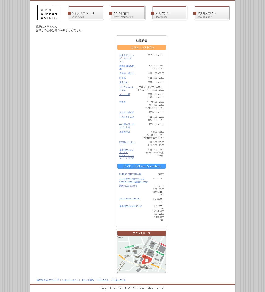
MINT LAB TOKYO (128, 186)
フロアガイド (102, 280)
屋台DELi (123, 82)
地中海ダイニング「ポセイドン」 (126, 58)
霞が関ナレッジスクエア (130, 206)
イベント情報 (87, 280)
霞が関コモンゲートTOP (48, 280)
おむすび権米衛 (126, 112)
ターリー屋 (124, 94)
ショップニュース (70, 280)
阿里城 (122, 78)
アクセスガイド (118, 280)
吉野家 (122, 102)
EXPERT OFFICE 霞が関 (130, 174)
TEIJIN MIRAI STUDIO (129, 199)
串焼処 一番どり (127, 73)
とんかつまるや (126, 117)
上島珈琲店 (124, 132)
